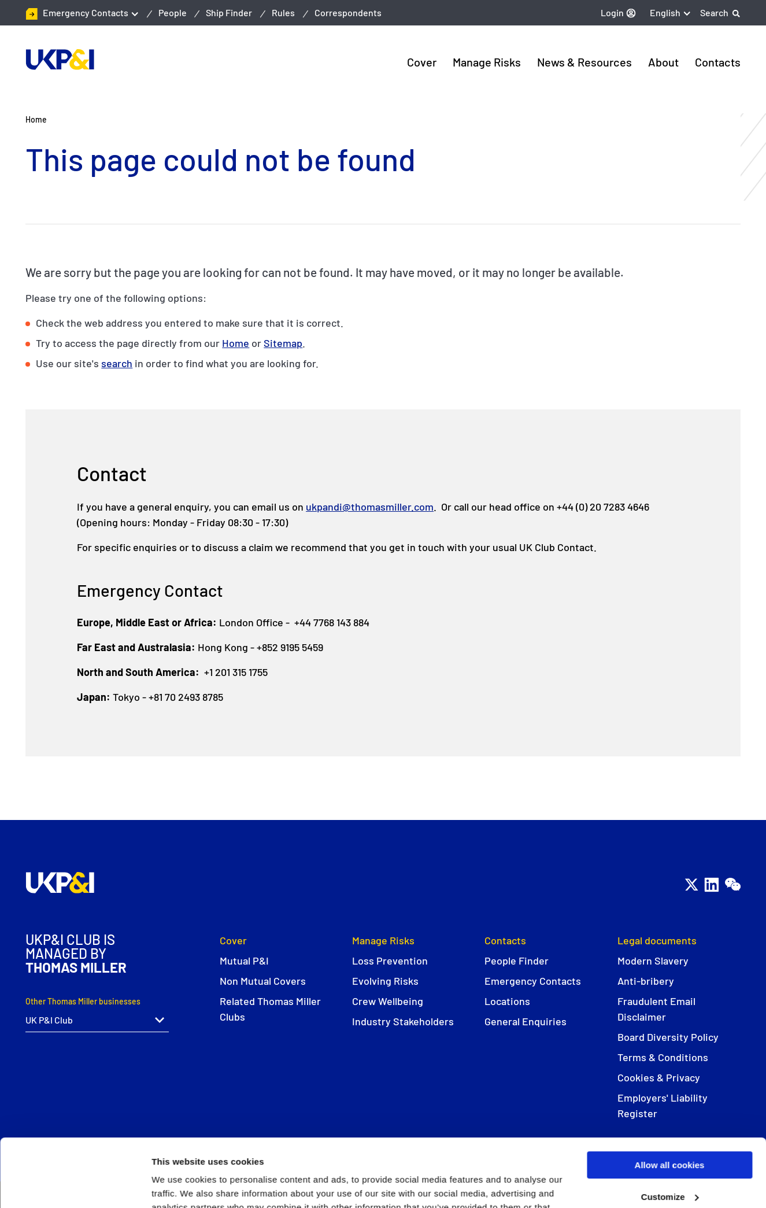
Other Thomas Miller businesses (82, 1001)
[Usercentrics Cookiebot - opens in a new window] (74, 1185)
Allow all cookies (670, 1097)
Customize (670, 1129)
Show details (178, 1185)
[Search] (720, 13)
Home (235, 343)
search (116, 363)
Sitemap (283, 343)
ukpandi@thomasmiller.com (370, 506)
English (665, 12)
